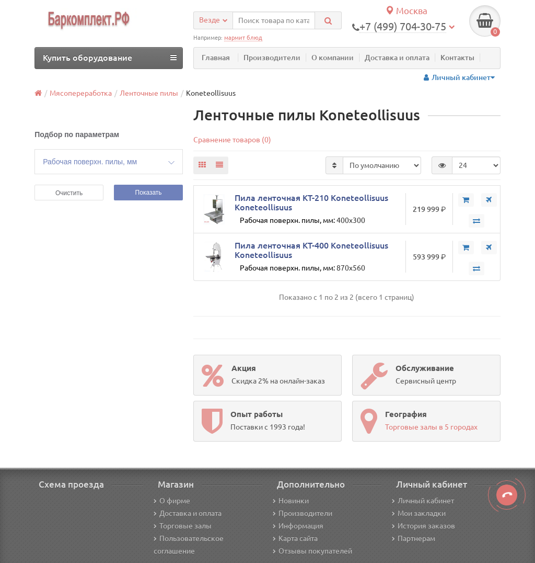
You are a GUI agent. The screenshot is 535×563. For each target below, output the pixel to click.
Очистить (69, 193)
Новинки (291, 501)
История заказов (423, 526)
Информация (298, 526)
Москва (406, 11)
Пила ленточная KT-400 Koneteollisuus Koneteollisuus (311, 250)
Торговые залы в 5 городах (431, 427)
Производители (271, 57)
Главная (216, 57)
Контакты (457, 57)
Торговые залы (183, 526)
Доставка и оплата (397, 57)
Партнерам (413, 538)
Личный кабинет (423, 501)
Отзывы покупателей (312, 551)
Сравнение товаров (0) (232, 140)
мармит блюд (243, 38)
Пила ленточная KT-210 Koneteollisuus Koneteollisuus (311, 202)
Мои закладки (419, 513)
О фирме (172, 501)
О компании (332, 57)
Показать (148, 192)
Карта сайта (295, 538)
